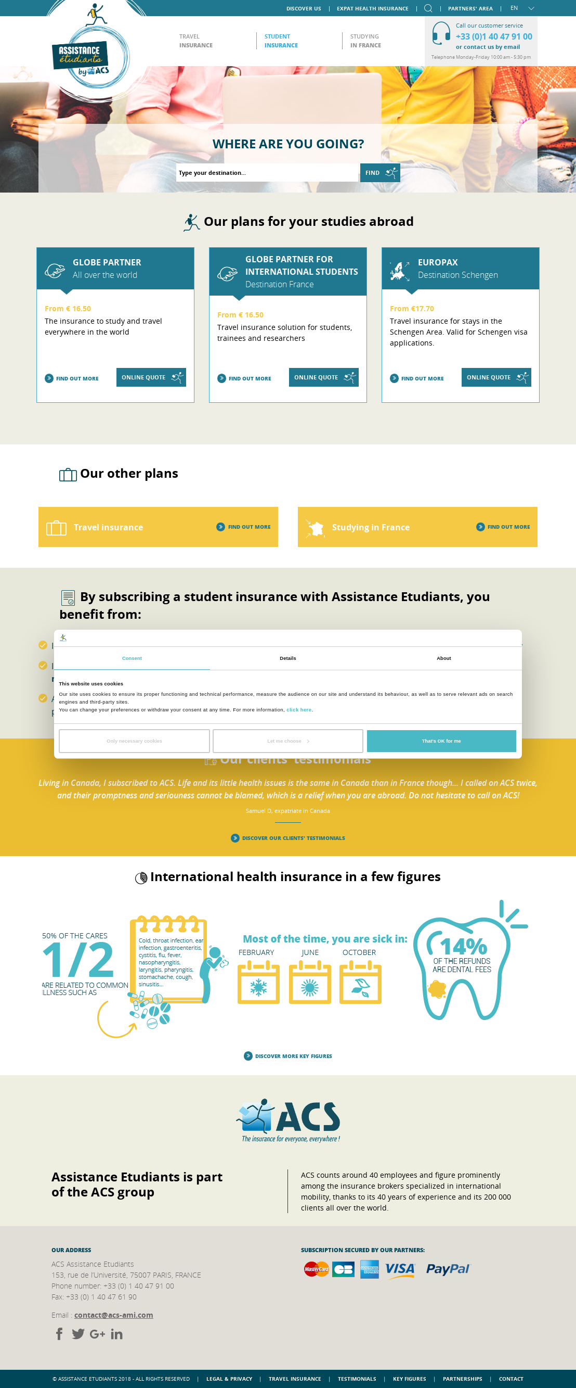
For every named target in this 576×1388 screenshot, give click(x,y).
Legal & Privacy (229, 1378)
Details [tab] (288, 658)
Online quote (153, 377)
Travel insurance (295, 1378)
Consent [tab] (132, 658)
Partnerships (462, 1378)
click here (298, 709)
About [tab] (444, 658)
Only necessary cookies (134, 741)
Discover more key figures (288, 1056)
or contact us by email (488, 46)
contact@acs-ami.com (113, 1315)
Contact (511, 1378)
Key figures (409, 1378)
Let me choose (288, 741)
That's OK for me (441, 741)
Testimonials (357, 1378)
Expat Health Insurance (373, 7)
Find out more (72, 379)
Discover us (303, 7)
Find (381, 173)
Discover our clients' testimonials (288, 838)
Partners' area (470, 7)
